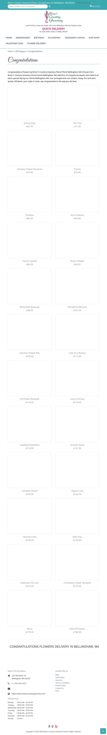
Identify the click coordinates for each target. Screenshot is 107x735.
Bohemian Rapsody (29, 306)
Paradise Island (29, 490)
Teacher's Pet (29, 536)
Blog (57, 675)
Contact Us (59, 688)
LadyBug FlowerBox (30, 444)
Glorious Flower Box (30, 352)
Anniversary (23, 37)
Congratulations (35, 51)
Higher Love (77, 490)
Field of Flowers (77, 628)
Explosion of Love (30, 582)
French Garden (29, 260)
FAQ (57, 691)
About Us (58, 680)
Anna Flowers (77, 215)
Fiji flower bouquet (29, 398)
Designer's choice (75, 37)
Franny (77, 169)
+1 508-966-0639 (83, 3)
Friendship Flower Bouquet (77, 582)
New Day (77, 536)
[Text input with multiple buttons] (28, 6)
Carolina (29, 215)
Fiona (30, 628)
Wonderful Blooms (77, 306)
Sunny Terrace (77, 398)
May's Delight (77, 260)
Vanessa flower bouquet (29, 169)
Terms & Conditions (62, 683)
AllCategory (20, 51)
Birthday (39, 37)
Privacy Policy (60, 685)
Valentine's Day (14, 43)
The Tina (77, 123)
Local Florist (59, 677)
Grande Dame (77, 444)
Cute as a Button (77, 352)
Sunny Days (30, 123)
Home (9, 37)
